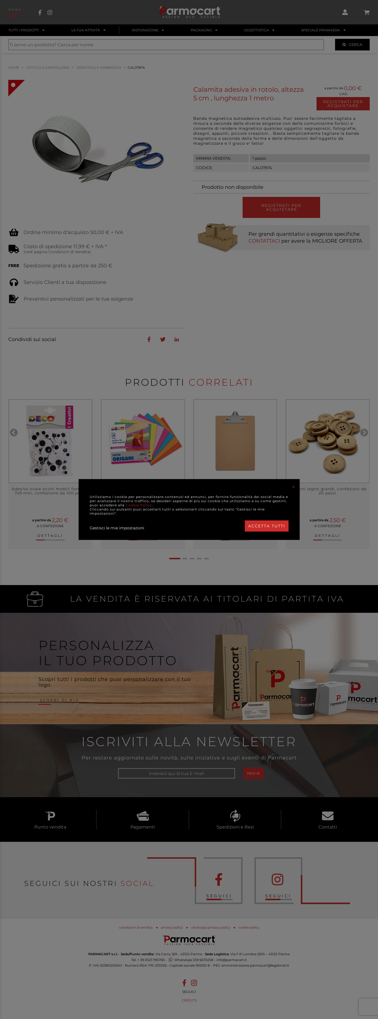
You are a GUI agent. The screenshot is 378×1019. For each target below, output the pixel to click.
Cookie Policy (139, 505)
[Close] (293, 487)
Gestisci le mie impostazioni (117, 528)
